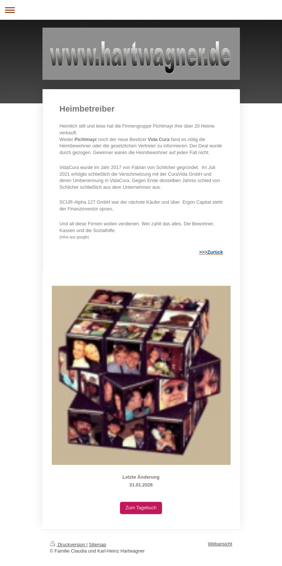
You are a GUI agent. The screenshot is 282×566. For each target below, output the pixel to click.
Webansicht (220, 544)
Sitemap (97, 544)
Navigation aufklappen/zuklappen (141, 10)
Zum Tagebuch (141, 507)
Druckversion (68, 544)
